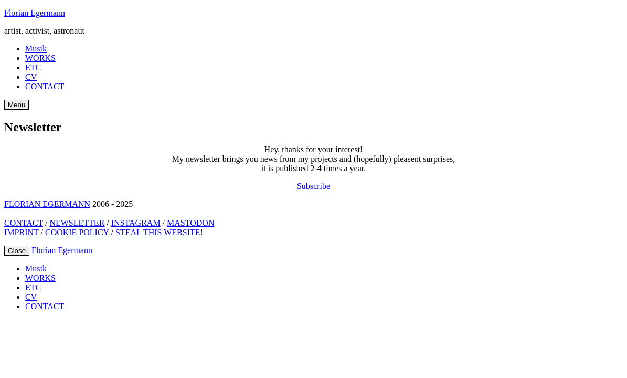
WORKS (40, 58)
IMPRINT (21, 232)
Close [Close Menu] (17, 251)
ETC (33, 67)
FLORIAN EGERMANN (47, 204)
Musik (36, 48)
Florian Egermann (34, 12)
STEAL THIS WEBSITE (157, 232)
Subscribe (313, 186)
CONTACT (44, 86)
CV (31, 76)
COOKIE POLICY (77, 232)
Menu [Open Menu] (16, 105)
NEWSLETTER (76, 222)
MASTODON (190, 222)
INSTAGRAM (136, 222)
